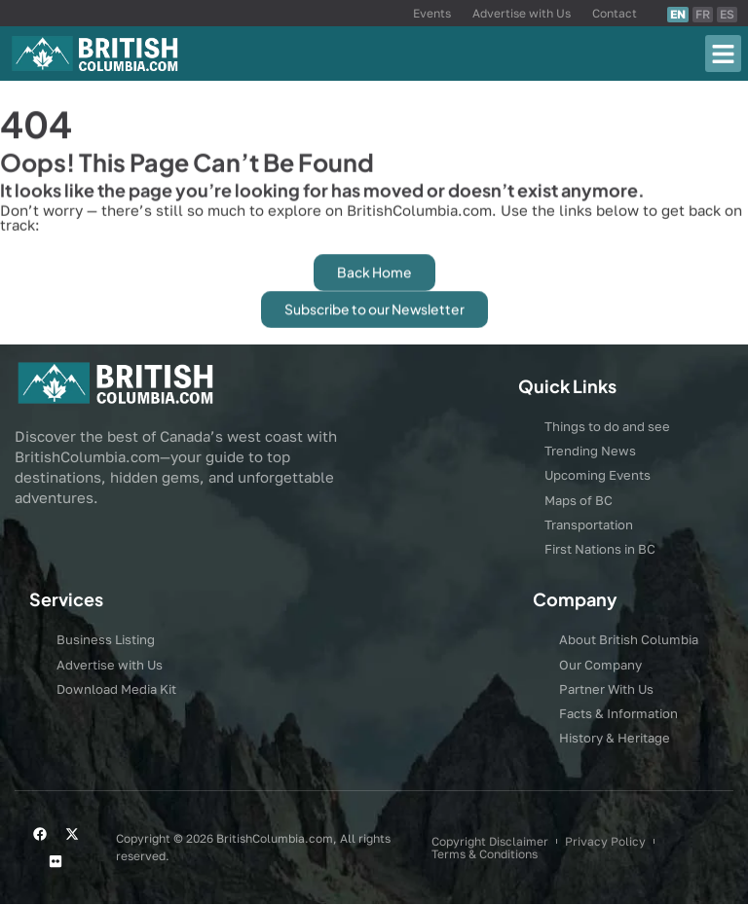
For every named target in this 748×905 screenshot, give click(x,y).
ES (727, 14)
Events (432, 13)
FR (702, 14)
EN (678, 14)
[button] (723, 53)
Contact (614, 13)
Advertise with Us (521, 13)
